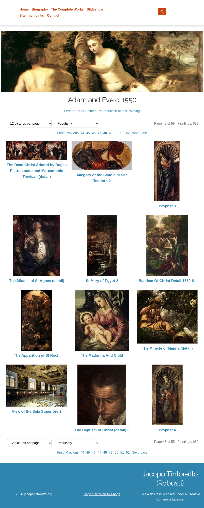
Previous (72, 133)
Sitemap (26, 15)
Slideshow (95, 9)
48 (105, 133)
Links (39, 15)
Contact (53, 15)
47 (99, 133)
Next (135, 133)
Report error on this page (102, 494)
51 (122, 133)
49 (111, 133)
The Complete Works (67, 9)
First (60, 133)
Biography (40, 9)
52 (128, 133)
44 (82, 133)
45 (88, 133)
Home (24, 9)
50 (116, 133)
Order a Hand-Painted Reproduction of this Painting (102, 111)
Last (144, 133)
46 (94, 133)
